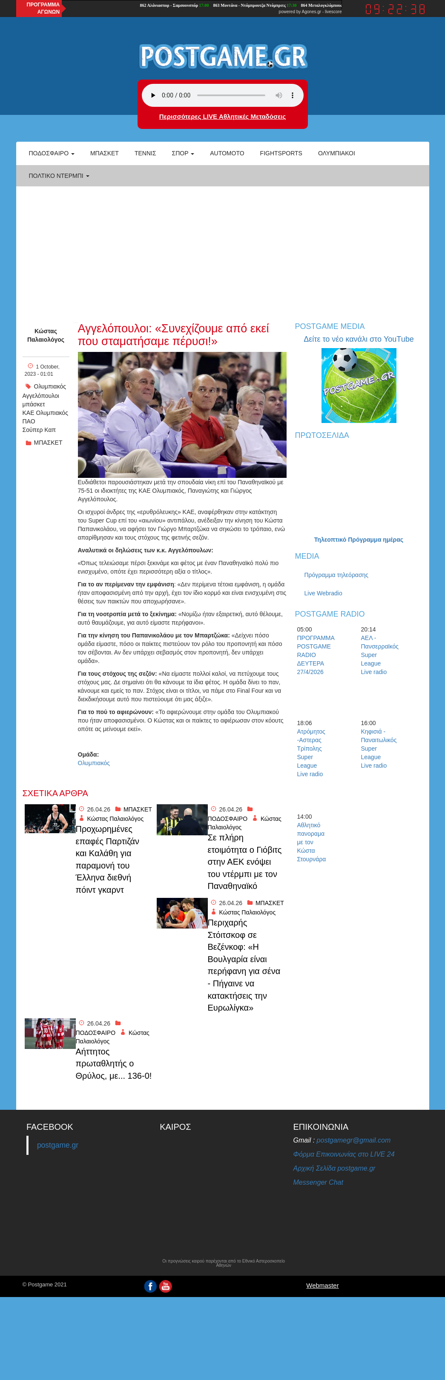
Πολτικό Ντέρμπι (59, 175)
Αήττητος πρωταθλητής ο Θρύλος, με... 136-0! (114, 1063)
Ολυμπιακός (50, 386)
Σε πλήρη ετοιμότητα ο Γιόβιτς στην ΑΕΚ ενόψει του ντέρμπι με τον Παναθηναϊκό (245, 862)
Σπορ (183, 153)
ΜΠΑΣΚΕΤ (48, 442)
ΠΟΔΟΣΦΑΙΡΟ (228, 818)
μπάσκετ (34, 404)
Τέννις (145, 153)
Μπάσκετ (104, 153)
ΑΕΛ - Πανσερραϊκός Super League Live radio (376, 654)
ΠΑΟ (29, 421)
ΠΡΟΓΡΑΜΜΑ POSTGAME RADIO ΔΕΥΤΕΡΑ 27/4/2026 (312, 654)
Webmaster (322, 1285)
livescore (333, 11)
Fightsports (281, 153)
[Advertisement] (223, 250)
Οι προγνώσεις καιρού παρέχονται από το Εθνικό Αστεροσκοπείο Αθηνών (223, 1263)
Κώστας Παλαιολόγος (45, 335)
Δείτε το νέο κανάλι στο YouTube (358, 339)
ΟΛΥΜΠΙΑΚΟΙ (336, 153)
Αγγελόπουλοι (41, 395)
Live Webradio (323, 593)
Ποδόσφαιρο (52, 153)
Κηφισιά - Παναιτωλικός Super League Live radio (376, 748)
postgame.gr (57, 1145)
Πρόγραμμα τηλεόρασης (336, 574)
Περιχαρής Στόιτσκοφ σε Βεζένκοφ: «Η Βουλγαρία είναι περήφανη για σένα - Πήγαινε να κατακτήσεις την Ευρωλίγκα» (244, 965)
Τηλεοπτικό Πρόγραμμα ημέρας (358, 539)
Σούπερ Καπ (39, 429)
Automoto (227, 153)
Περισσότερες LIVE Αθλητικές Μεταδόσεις (222, 116)
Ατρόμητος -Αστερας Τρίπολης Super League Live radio (311, 752)
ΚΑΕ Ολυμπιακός (45, 412)
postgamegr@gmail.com (354, 1140)
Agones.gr (312, 11)
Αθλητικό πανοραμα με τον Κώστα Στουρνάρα (311, 842)
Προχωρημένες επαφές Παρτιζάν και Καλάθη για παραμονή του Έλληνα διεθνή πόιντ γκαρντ (108, 859)
